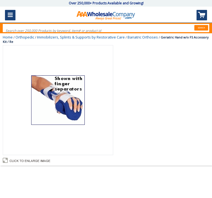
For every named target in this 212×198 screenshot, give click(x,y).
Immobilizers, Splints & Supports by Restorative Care (81, 37)
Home (8, 37)
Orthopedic (24, 37)
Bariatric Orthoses (143, 37)
